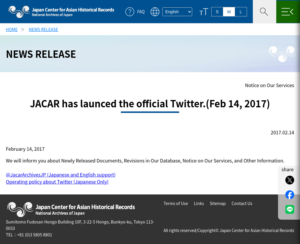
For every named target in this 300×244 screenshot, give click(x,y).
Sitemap (218, 203)
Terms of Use (175, 203)
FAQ (141, 11)
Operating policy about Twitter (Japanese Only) (57, 181)
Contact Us (241, 203)
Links (199, 203)
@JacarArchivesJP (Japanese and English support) (61, 174)
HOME (12, 29)
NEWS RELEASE (43, 29)
